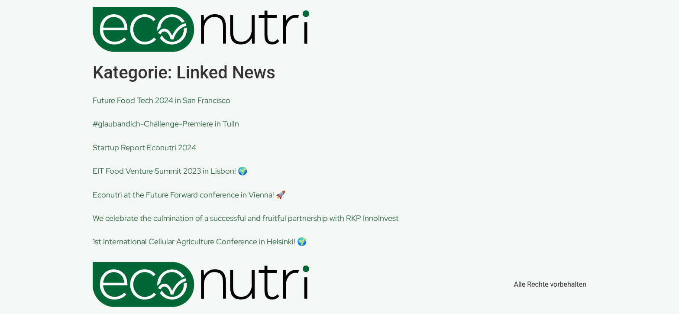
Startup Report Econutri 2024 (144, 147)
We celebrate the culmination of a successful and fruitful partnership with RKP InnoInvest (246, 218)
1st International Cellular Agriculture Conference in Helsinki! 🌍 (200, 241)
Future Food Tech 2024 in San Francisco (161, 100)
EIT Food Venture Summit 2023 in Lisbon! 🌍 (170, 171)
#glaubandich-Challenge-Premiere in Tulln (166, 124)
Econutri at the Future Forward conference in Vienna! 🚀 (189, 195)
